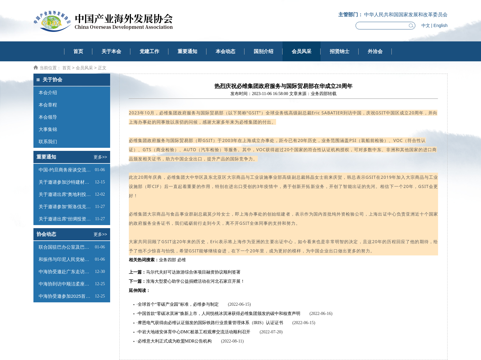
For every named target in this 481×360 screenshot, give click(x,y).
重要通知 (187, 51)
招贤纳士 (339, 51)
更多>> (100, 157)
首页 (78, 51)
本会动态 (225, 51)
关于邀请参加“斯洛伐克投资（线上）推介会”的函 (66, 206)
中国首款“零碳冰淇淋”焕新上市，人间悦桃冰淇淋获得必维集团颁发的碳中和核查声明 (219, 313)
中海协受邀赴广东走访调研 (66, 271)
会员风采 (301, 51)
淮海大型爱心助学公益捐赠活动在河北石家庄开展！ (195, 281)
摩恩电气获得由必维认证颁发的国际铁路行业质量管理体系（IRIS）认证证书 (210, 322)
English (440, 25)
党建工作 (149, 51)
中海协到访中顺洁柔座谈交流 (66, 283)
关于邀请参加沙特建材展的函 (66, 182)
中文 (425, 25)
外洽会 (375, 51)
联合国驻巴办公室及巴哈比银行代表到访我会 (66, 247)
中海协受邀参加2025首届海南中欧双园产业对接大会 (66, 296)
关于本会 (111, 51)
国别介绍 (263, 51)
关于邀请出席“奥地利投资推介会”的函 (66, 194)
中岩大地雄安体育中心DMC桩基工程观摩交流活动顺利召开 (194, 332)
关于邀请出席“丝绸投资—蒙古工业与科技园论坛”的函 (66, 218)
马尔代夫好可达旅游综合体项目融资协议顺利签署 (193, 272)
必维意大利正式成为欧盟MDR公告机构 (175, 341)
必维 (181, 260)
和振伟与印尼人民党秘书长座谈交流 (66, 259)
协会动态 (46, 234)
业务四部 (167, 260)
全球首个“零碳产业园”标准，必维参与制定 (178, 304)
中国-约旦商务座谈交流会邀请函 (66, 169)
